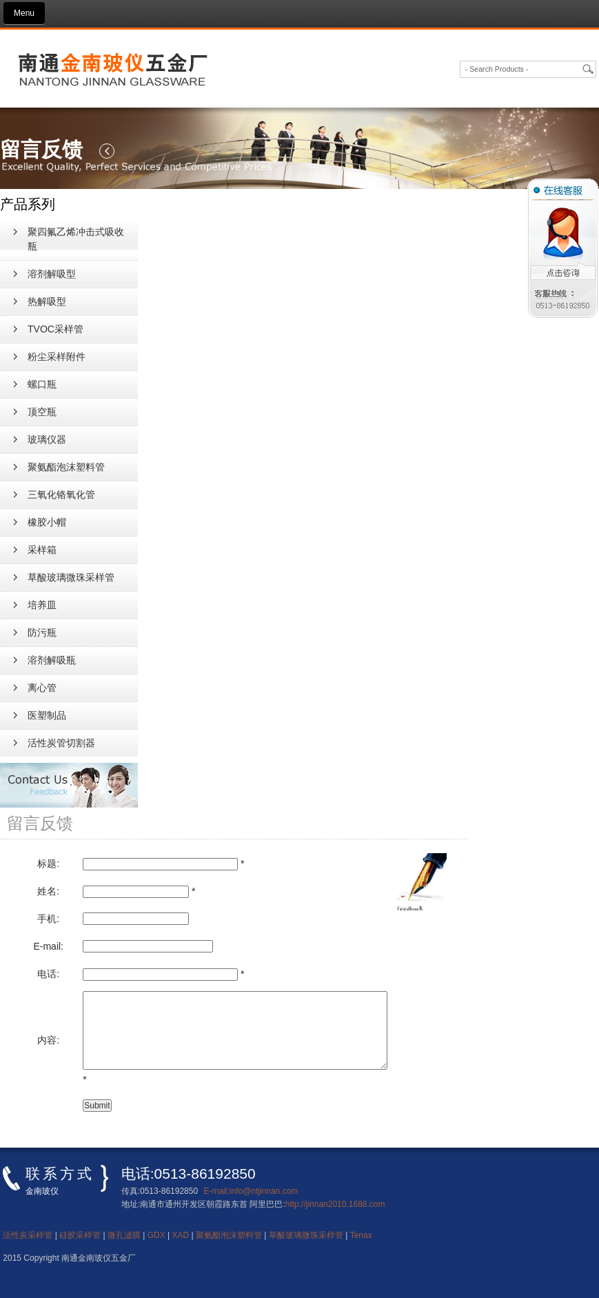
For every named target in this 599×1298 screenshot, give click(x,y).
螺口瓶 (42, 384)
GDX (156, 1235)
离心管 (42, 687)
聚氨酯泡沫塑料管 (66, 466)
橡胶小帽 (47, 522)
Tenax (361, 1235)
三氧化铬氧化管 (61, 494)
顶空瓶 (42, 411)
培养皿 (42, 604)
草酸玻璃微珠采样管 (71, 577)
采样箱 (42, 549)
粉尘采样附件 (56, 356)
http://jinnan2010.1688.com (335, 1204)
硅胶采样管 (80, 1235)
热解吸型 (47, 301)
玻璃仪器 (47, 439)
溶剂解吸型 (52, 273)
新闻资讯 (24, 98)
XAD (181, 1235)
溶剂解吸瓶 (52, 660)
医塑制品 (47, 715)
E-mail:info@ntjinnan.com (250, 1191)
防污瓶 (42, 632)
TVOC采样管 (55, 329)
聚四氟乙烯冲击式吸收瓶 (76, 239)
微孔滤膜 (124, 1235)
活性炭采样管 (27, 1235)
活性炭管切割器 (61, 742)
